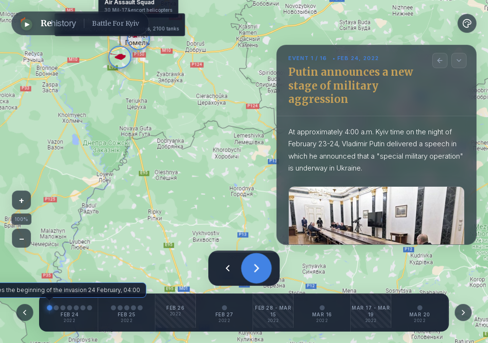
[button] (80, 23)
